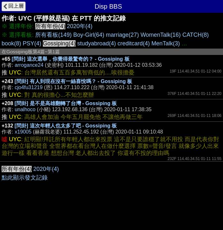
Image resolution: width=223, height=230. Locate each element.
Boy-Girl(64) (88, 35)
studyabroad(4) (96, 43)
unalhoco (25, 109)
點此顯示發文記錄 (25, 177)
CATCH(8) (195, 35)
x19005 (23, 131)
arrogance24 (29, 65)
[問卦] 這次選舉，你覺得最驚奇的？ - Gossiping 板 (71, 59)
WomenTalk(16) (160, 35)
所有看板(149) (53, 35)
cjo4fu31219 (29, 87)
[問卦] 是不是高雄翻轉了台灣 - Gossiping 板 (66, 103)
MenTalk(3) (165, 43)
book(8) (11, 43)
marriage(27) (122, 35)
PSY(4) (32, 43)
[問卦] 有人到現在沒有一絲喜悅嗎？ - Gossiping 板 (73, 81)
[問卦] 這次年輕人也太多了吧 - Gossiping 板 (66, 125)
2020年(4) (79, 26)
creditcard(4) (133, 43)
